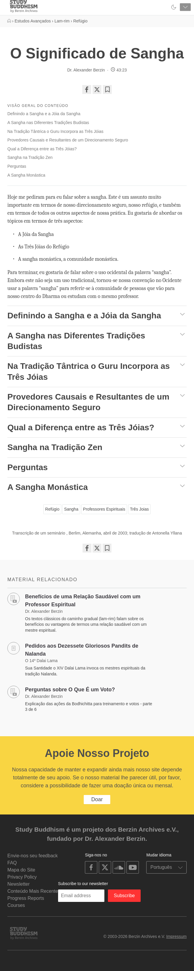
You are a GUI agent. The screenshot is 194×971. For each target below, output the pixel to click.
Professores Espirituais (104, 509)
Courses (16, 905)
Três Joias (139, 509)
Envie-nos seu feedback (32, 855)
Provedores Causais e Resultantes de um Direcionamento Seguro (67, 140)
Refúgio (52, 509)
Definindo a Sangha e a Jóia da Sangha (43, 113)
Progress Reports (25, 898)
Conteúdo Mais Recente (32, 891)
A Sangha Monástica (26, 175)
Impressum (176, 936)
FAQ (12, 862)
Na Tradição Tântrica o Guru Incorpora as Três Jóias (55, 131)
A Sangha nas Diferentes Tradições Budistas (48, 122)
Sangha (71, 509)
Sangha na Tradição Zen (29, 157)
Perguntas (16, 166)
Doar (97, 799)
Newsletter (18, 884)
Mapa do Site (21, 869)
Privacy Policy (22, 876)
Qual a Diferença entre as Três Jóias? (42, 148)
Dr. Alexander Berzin (86, 70)
